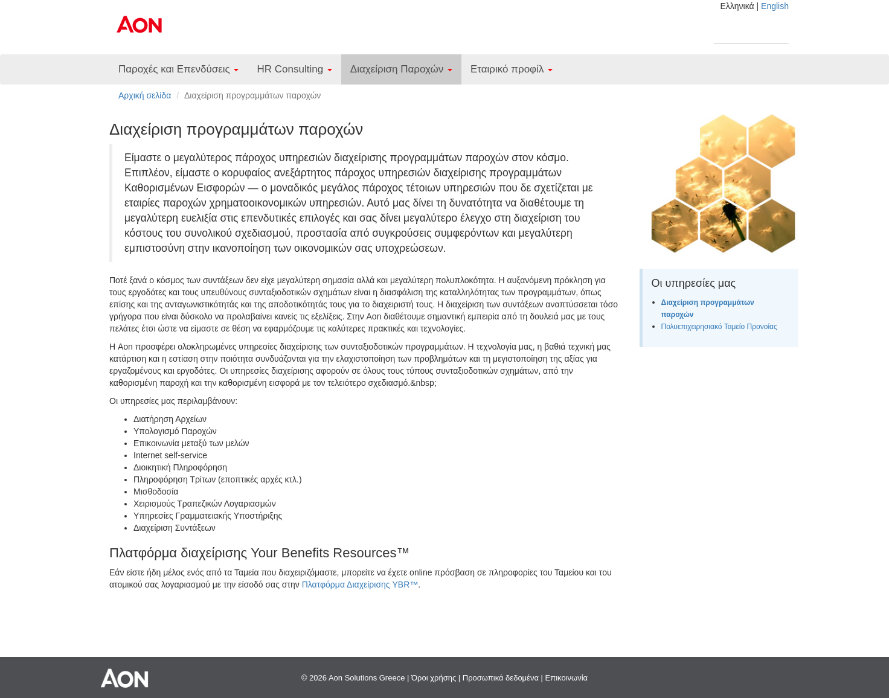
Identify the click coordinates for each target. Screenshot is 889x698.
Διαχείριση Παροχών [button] (401, 69)
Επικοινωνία (566, 677)
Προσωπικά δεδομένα (501, 677)
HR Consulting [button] (294, 69)
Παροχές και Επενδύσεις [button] (178, 69)
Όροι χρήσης (433, 677)
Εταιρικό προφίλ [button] (511, 69)
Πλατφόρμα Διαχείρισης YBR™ (360, 584)
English (775, 6)
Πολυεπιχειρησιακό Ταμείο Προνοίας (719, 326)
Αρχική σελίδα (144, 95)
